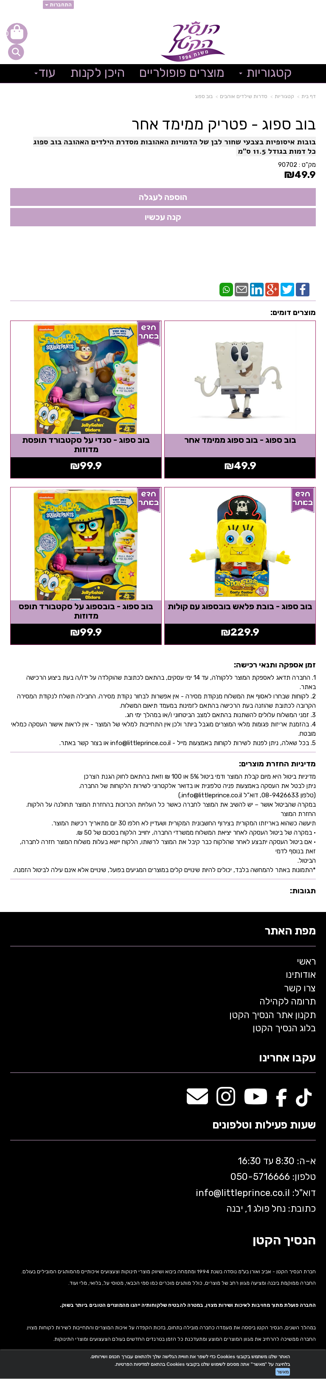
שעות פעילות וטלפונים (264, 1125)
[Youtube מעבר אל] (255, 1101)
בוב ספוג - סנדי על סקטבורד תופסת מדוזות (86, 444)
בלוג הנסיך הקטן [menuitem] (284, 1028)
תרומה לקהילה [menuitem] (287, 1001)
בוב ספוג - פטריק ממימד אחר (224, 124)
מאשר (283, 1371)
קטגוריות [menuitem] (265, 72)
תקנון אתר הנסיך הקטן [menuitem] (272, 1015)
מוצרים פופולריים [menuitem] (182, 72)
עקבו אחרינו (287, 1058)
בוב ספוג (204, 96)
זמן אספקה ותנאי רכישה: (275, 665)
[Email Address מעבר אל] (197, 1101)
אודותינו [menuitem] (301, 974)
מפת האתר (290, 931)
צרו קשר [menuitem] (300, 988)
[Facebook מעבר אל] (281, 1101)
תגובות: (303, 890)
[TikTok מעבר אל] (304, 1101)
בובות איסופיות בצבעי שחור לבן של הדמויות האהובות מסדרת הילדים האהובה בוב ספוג (174, 142)
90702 (287, 165)
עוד (45, 72)
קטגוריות (284, 96)
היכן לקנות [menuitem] (97, 72)
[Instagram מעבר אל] (225, 1101)
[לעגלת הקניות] (17, 33)
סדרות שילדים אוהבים (243, 96)
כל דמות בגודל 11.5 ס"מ (276, 151)
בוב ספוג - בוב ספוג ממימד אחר (240, 440)
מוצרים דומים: (293, 312)
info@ (208, 1193)
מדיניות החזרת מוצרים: (277, 763)
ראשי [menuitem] (306, 961)
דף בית (308, 96)
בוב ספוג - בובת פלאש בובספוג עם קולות (240, 606)
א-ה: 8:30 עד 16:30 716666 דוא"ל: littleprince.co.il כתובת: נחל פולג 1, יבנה (255, 1184)
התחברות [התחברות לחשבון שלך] (58, 5)
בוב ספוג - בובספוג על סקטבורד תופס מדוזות (86, 611)
